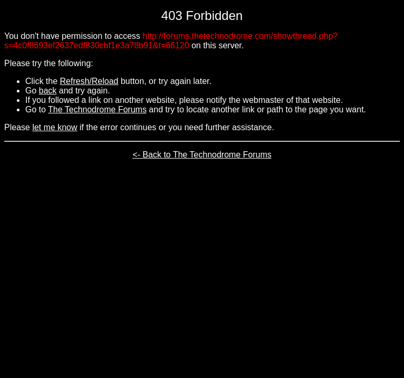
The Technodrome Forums (97, 109)
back (48, 90)
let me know (54, 127)
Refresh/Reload (89, 81)
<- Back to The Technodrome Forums (202, 154)
